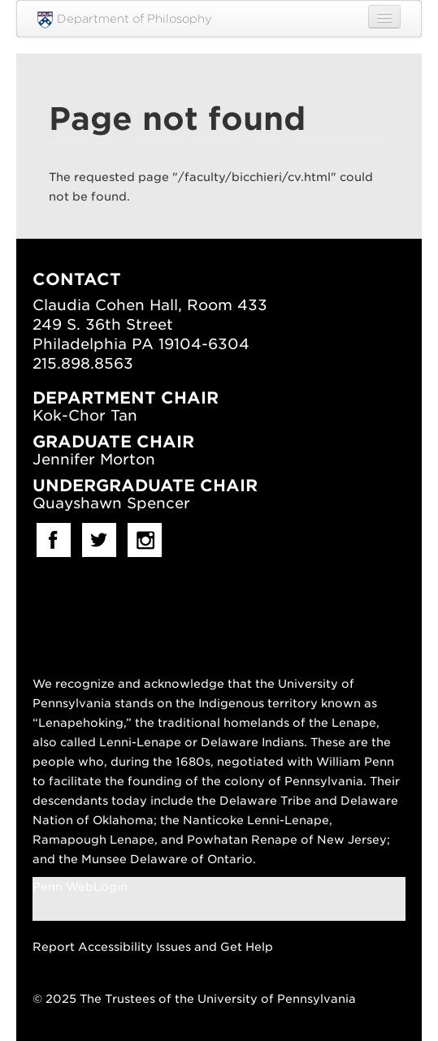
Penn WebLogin (80, 886)
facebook (54, 540)
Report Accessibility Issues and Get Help (153, 946)
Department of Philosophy (124, 19)
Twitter (99, 540)
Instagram (145, 540)
